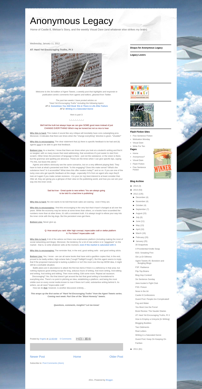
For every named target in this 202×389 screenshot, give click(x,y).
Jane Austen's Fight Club (146, 283)
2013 (136, 190)
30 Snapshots (141, 245)
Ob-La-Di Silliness (143, 256)
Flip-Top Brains (142, 271)
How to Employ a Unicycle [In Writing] (152, 319)
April (138, 229)
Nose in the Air (142, 291)
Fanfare (138, 343)
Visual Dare (138, 143)
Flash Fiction (138, 164)
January (140, 241)
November (141, 201)
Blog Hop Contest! (143, 275)
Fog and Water (142, 303)
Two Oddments (142, 327)
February (140, 237)
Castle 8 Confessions (145, 295)
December (141, 197)
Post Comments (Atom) (53, 363)
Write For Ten (139, 146)
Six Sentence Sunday (145, 279)
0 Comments (65, 339)
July (138, 217)
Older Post (116, 356)
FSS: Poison (141, 287)
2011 (136, 349)
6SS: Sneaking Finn (144, 253)
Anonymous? (139, 157)
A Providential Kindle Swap (147, 249)
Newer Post (37, 356)
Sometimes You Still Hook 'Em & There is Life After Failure (79, 106)
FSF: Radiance (142, 267)
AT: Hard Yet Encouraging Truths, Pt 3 (152, 315)
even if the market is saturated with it (98, 245)
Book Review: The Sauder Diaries (150, 311)
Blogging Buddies (143, 323)
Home (77, 356)
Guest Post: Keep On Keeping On (150, 339)
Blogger (109, 380)
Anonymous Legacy (71, 20)
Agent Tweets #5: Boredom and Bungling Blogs (149, 262)
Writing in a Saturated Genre (79, 109)
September (141, 209)
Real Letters (140, 331)
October (140, 205)
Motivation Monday (141, 139)
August (139, 213)
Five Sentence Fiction (142, 136)
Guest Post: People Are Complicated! (152, 299)
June (138, 221)
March (139, 233)
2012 (136, 194)
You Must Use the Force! (146, 307)
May (138, 225)
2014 (136, 186)
